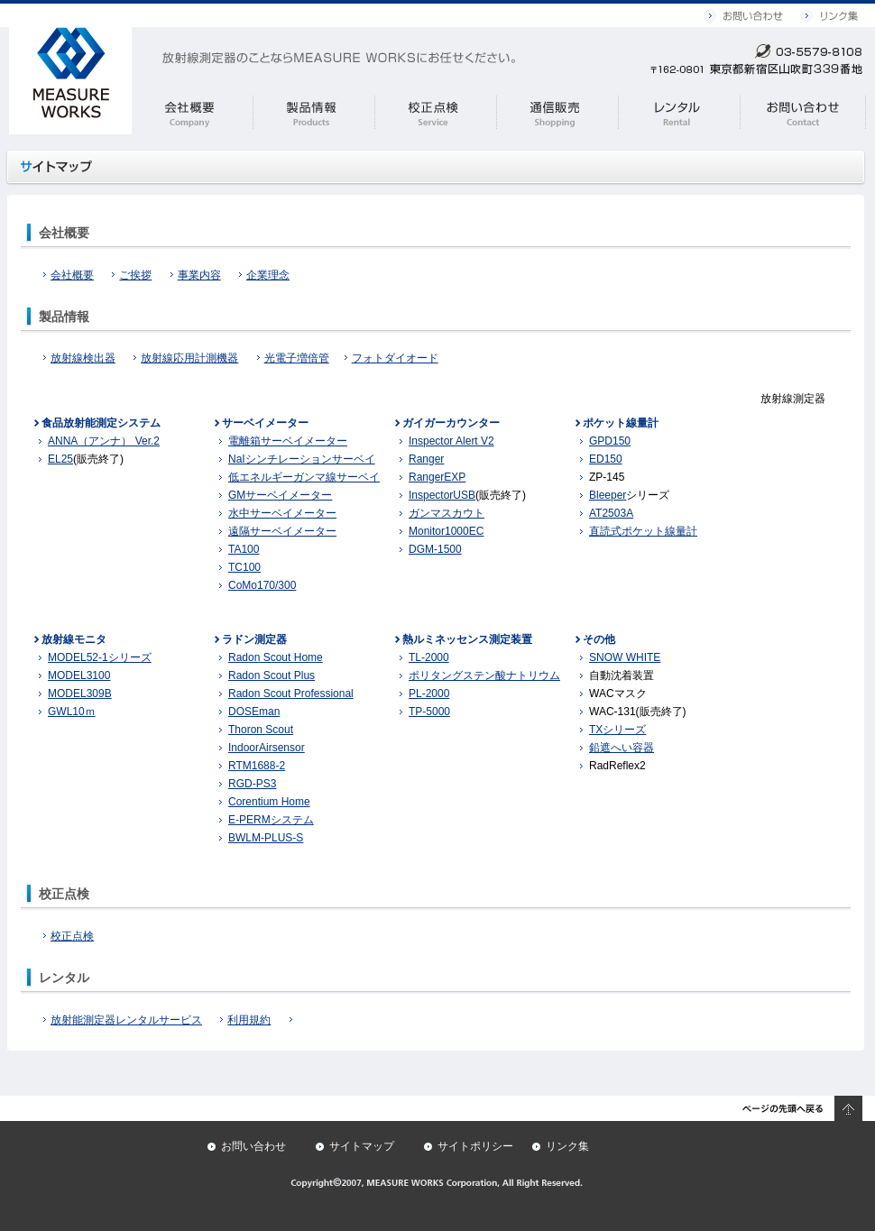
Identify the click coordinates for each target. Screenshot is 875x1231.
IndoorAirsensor (266, 747)
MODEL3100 (79, 675)
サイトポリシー (475, 1146)
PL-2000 (429, 693)
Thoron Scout (260, 729)
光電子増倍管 (296, 358)
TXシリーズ (617, 729)
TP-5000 (429, 711)
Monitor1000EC (446, 531)
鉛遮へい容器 (621, 747)
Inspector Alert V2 (451, 441)
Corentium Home (269, 801)
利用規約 (245, 1020)
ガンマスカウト (446, 513)
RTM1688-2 (256, 765)
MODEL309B (80, 693)
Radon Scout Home (275, 657)
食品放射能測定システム (101, 423)
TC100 (244, 567)
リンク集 (567, 1146)
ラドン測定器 (254, 639)
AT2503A (611, 513)
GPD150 (610, 441)
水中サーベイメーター (282, 513)
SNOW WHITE (624, 657)
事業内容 (195, 275)
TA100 (243, 549)
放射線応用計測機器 (186, 358)
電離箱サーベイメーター (287, 441)
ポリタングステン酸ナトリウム (484, 675)
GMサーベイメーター (280, 495)
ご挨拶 (132, 275)
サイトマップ (361, 1146)
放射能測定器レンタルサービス (122, 1020)
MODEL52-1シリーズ (100, 657)
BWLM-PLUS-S (265, 837)
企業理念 (264, 275)
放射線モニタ (73, 639)
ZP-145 (606, 477)
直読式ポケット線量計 (643, 531)
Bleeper (607, 495)
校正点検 (68, 936)
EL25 (60, 459)
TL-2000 (429, 657)
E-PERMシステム (271, 819)
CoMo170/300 (262, 585)
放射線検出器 (79, 358)
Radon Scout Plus (271, 675)
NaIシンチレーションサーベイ (301, 459)
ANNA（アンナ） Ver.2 (104, 441)
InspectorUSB (442, 495)
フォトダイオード (391, 358)
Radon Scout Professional (291, 693)
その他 (599, 639)
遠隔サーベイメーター (282, 531)
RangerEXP (437, 477)
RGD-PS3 (252, 783)
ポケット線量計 (621, 423)
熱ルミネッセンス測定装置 (467, 639)
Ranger (426, 459)
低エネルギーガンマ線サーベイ (304, 477)
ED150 (605, 459)
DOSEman (254, 711)
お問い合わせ (253, 1146)
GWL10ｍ (72, 711)
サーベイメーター (265, 423)
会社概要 (68, 275)
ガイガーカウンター (451, 423)
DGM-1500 (435, 549)
